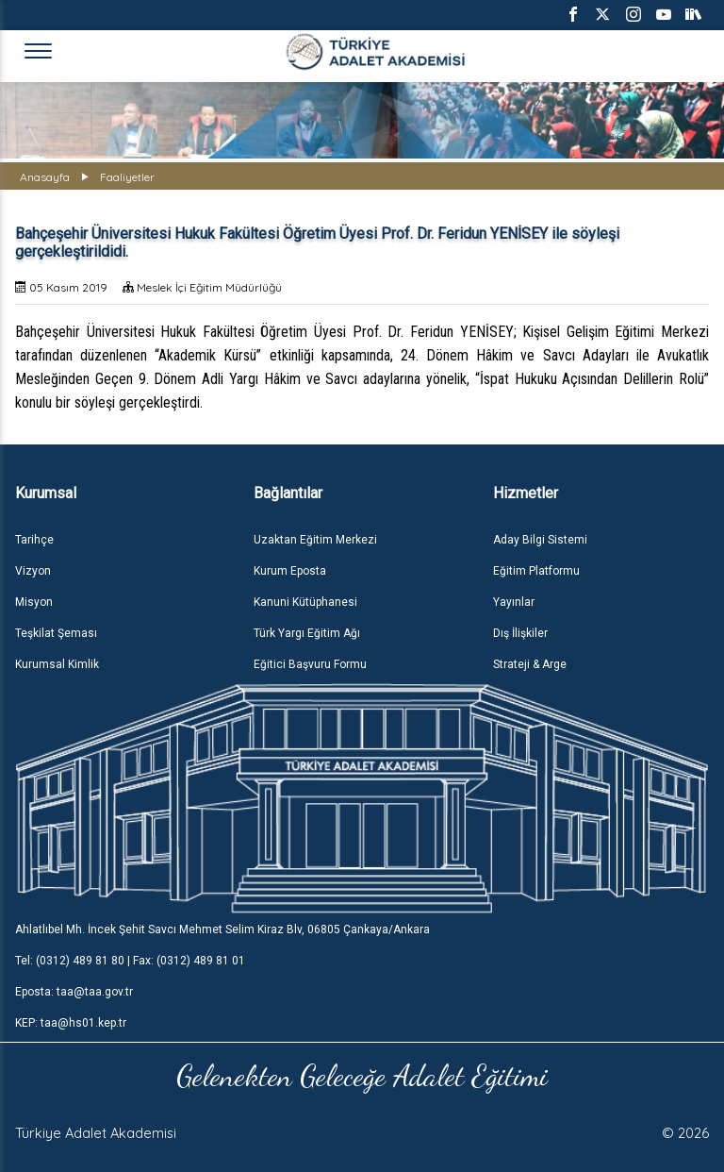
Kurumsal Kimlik (57, 664)
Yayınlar (514, 602)
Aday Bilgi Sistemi (540, 539)
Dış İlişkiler (520, 633)
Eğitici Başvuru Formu (310, 664)
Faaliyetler (127, 177)
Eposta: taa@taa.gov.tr (74, 991)
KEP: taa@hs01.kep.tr (70, 1023)
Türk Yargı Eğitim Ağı (307, 633)
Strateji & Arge (530, 664)
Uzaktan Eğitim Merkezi (315, 539)
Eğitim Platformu (536, 571)
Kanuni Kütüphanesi (305, 602)
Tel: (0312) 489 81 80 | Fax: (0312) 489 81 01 (130, 960)
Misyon (34, 602)
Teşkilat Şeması (56, 633)
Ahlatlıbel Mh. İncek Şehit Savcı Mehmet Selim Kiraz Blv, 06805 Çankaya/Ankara (222, 929)
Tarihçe (34, 539)
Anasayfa (45, 177)
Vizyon (33, 571)
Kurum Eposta (290, 571)
